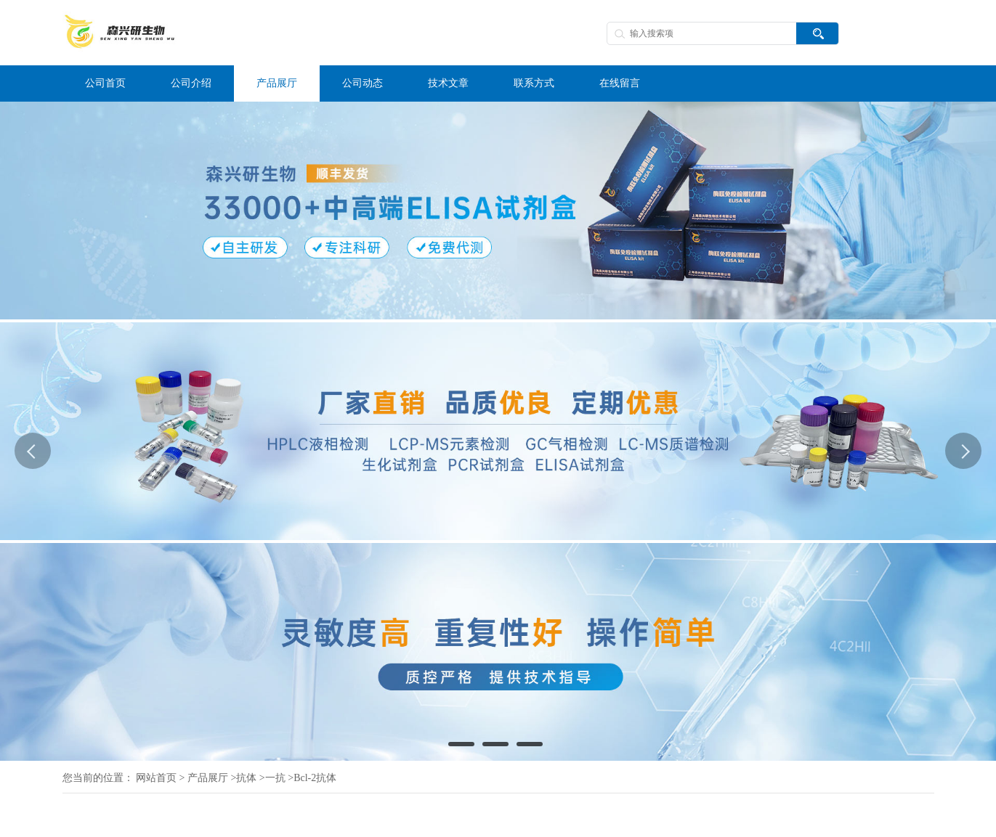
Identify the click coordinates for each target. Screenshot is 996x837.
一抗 (275, 777)
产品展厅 (207, 777)
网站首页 (156, 777)
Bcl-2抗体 (314, 777)
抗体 (246, 777)
